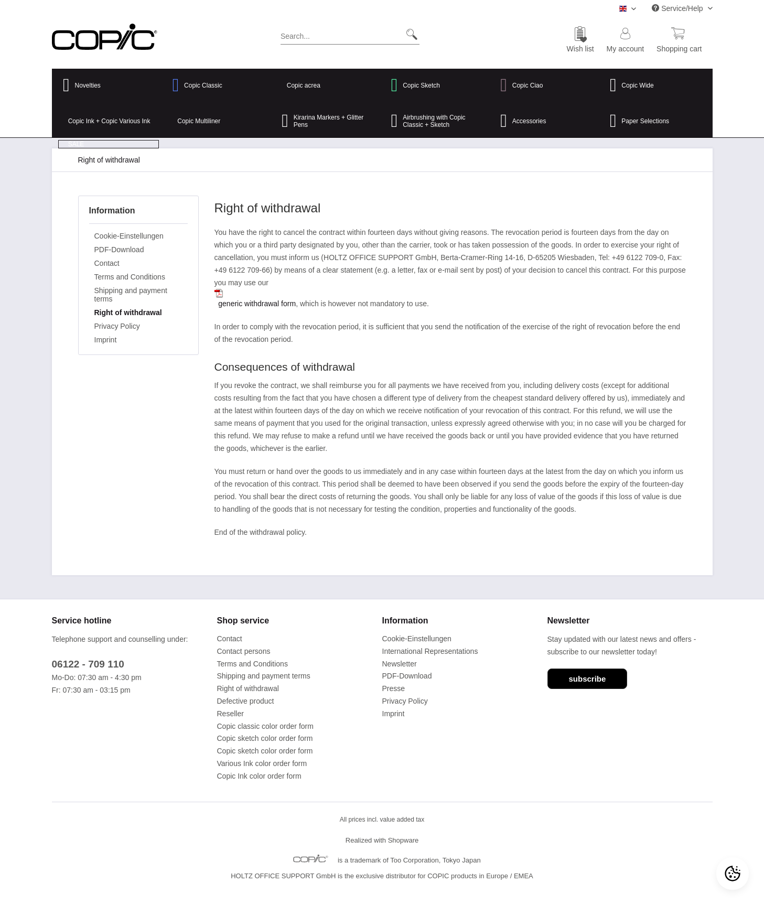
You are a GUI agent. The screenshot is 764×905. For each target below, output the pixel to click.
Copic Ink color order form (259, 776)
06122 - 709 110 (88, 664)
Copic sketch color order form (265, 738)
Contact (107, 263)
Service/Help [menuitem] (678, 8)
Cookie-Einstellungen (129, 236)
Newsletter (399, 664)
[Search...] (350, 34)
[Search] (407, 34)
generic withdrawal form (257, 303)
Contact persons (244, 651)
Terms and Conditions (129, 277)
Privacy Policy (117, 326)
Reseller (230, 713)
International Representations (430, 651)
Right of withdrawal (128, 312)
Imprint (105, 340)
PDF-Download (119, 249)
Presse (393, 688)
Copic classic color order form (265, 726)
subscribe (587, 678)
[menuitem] (350, 38)
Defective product (245, 701)
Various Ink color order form (262, 763)
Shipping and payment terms (130, 294)
